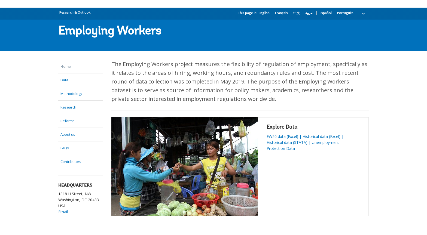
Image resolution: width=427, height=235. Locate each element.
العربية (309, 13)
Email (63, 211)
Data (64, 80)
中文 (296, 13)
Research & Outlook (75, 12)
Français (281, 13)
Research (68, 107)
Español (326, 13)
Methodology (71, 93)
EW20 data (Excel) (282, 136)
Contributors (70, 161)
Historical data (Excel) (321, 136)
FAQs (64, 148)
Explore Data (282, 127)
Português (345, 13)
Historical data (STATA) (287, 142)
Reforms (67, 120)
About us (67, 134)
